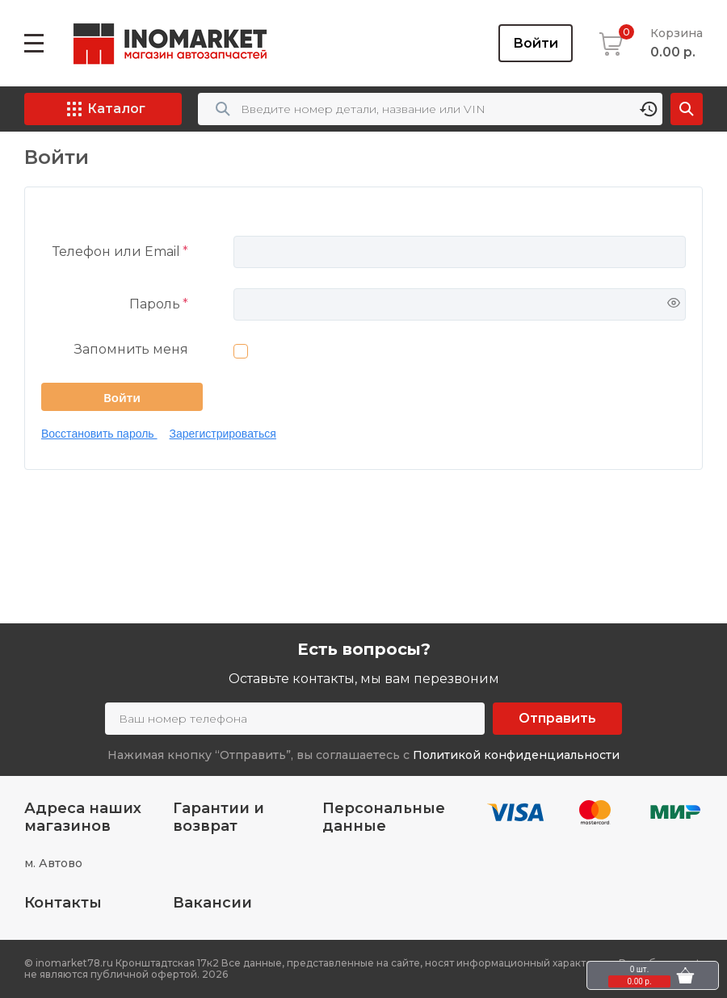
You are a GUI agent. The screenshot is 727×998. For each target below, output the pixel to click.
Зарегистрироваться (223, 433)
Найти (686, 109)
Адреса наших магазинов (82, 817)
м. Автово (53, 863)
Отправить (557, 718)
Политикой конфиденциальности (516, 755)
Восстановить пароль (99, 433)
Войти (535, 43)
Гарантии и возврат (218, 817)
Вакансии (212, 903)
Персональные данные (383, 817)
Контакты (63, 903)
